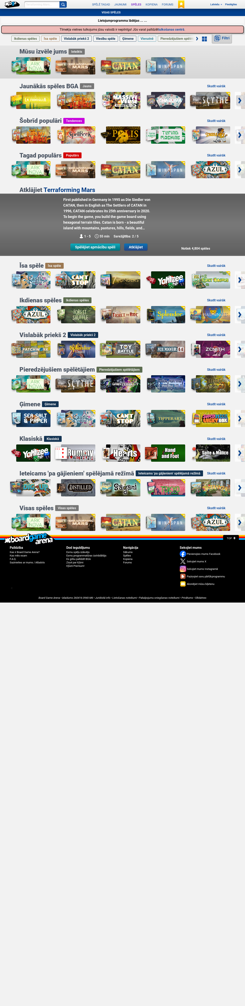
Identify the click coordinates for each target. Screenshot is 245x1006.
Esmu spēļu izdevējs (78, 552)
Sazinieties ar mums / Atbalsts (27, 562)
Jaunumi (120, 4)
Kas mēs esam (18, 555)
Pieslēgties (231, 4)
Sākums (128, 552)
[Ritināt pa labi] (197, 38)
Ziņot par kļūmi (74, 562)
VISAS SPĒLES (111, 12)
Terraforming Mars (69, 189)
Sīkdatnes (200, 597)
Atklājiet (136, 247)
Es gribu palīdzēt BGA (78, 559)
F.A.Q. (13, 559)
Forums (167, 4)
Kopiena (152, 4)
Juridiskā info (102, 597)
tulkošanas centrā (171, 29)
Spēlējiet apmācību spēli (95, 247)
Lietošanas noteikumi (124, 597)
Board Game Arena (49, 597)
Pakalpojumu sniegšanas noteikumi (159, 597)
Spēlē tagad (101, 4)
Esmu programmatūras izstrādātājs (86, 555)
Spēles (136, 4)
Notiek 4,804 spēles (195, 248)
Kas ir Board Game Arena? (25, 552)
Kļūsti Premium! (75, 565)
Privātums (187, 597)
